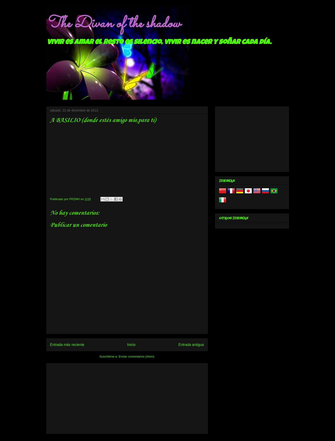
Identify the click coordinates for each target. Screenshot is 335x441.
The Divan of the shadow (113, 24)
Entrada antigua (191, 345)
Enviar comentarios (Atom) (136, 356)
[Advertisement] (127, 397)
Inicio (131, 345)
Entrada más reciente (67, 345)
